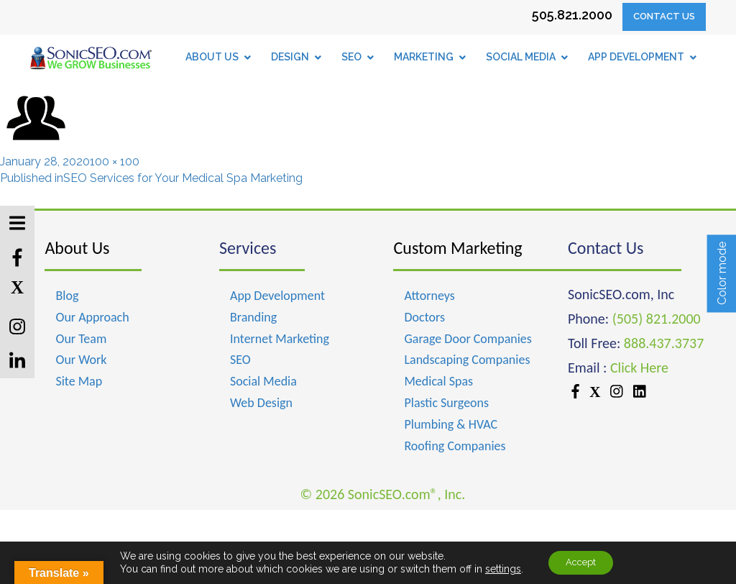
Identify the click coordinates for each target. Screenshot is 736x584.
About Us (77, 247)
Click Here (639, 367)
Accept (580, 561)
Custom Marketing (457, 247)
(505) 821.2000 (656, 318)
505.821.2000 (572, 14)
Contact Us (664, 16)
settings (497, 568)
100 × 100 (114, 161)
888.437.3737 (664, 343)
